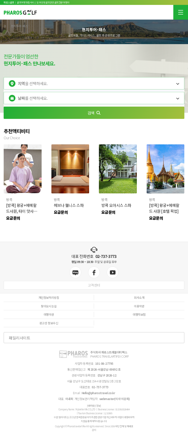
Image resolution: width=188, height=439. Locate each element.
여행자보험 (139, 314)
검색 (94, 113)
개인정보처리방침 (48, 297)
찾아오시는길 (48, 306)
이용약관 (139, 306)
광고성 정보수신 (48, 323)
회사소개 (139, 297)
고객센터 (94, 285)
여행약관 (49, 314)
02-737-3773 (106, 256)
